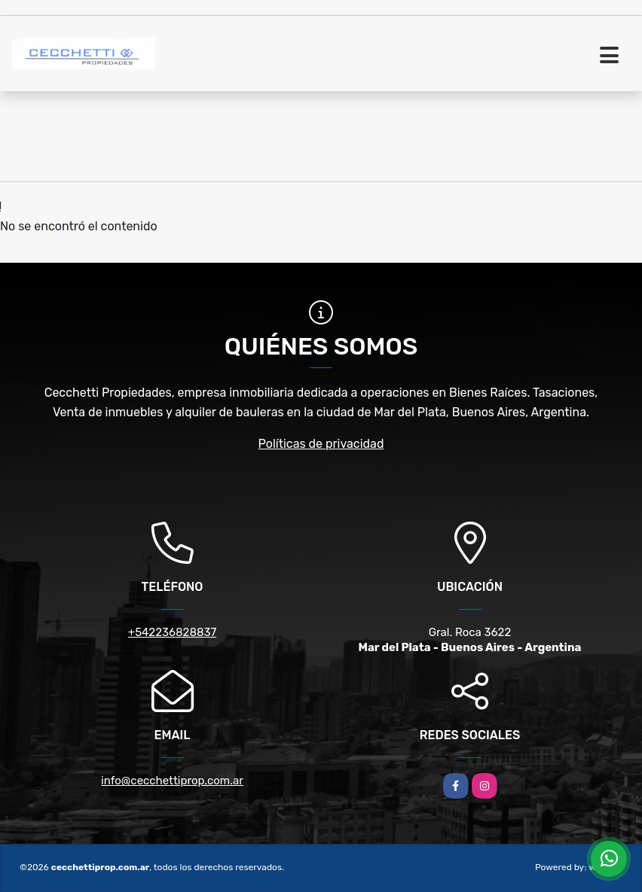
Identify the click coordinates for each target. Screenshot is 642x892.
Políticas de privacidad (321, 444)
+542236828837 (172, 632)
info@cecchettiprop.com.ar (172, 780)
